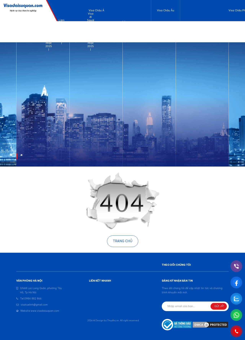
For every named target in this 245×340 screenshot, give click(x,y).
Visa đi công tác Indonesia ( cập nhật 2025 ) (141, 31)
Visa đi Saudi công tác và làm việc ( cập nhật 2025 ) (90, 31)
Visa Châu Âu (165, 10)
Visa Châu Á (96, 10)
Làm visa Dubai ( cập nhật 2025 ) (125, 31)
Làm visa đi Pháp (173, 31)
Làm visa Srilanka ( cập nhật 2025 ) (76, 31)
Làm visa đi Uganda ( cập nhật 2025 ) (207, 31)
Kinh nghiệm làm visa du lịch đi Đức (159, 31)
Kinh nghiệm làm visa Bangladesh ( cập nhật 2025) (108, 31)
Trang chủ (122, 241)
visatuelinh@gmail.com (34, 305)
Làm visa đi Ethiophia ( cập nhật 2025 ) (189, 31)
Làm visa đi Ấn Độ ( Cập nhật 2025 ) (61, 31)
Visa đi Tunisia (222, 32)
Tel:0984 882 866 (31, 299)
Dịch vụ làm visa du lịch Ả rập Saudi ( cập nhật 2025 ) (48, 31)
